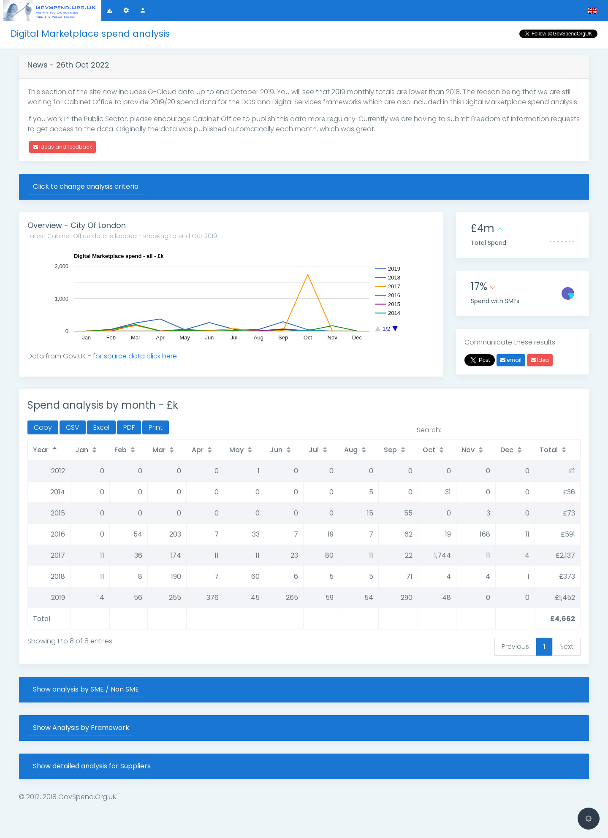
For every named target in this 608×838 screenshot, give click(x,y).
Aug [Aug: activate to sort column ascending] (351, 450)
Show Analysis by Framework (81, 727)
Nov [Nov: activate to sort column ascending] (468, 450)
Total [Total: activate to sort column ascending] (549, 450)
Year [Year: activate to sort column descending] (41, 450)
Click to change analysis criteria (85, 186)
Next (566, 646)
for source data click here (135, 356)
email (510, 359)
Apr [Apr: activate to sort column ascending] (198, 450)
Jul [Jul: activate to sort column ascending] (314, 450)
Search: (499, 430)
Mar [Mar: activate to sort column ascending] (159, 450)
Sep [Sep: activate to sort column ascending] (390, 450)
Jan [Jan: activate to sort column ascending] (81, 450)
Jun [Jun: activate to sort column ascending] (276, 450)
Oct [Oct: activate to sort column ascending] (429, 450)
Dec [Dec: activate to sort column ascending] (506, 450)
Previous (515, 646)
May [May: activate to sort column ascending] (236, 450)
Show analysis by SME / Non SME (86, 689)
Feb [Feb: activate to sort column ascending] (120, 450)
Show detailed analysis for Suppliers (92, 766)
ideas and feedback (62, 146)
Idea (540, 359)
